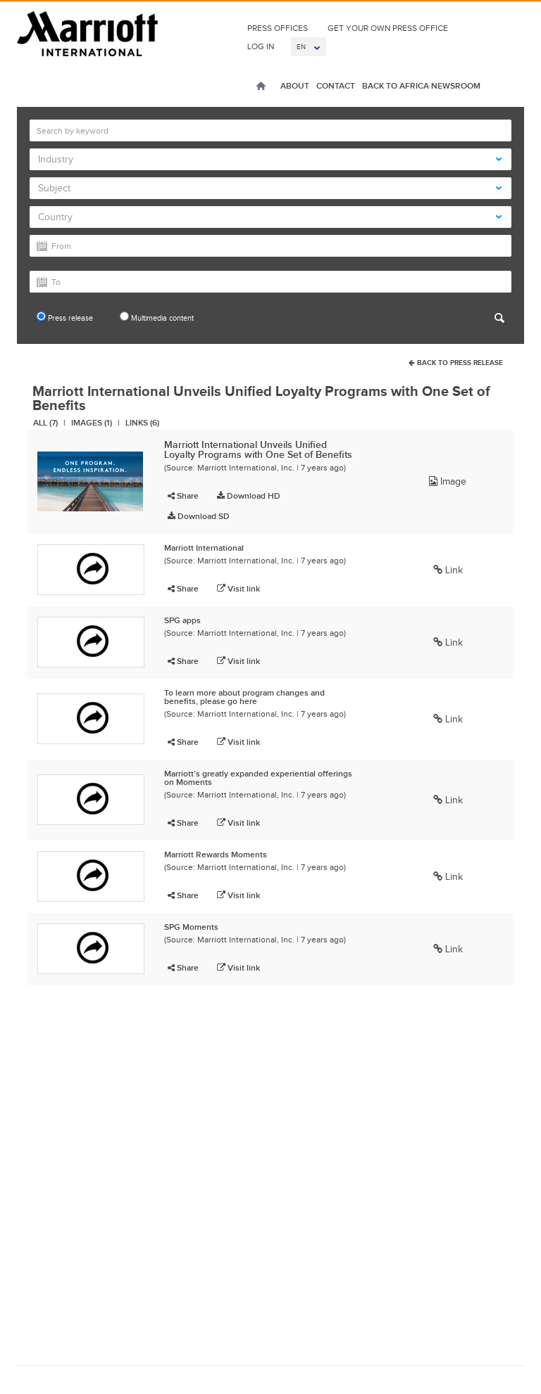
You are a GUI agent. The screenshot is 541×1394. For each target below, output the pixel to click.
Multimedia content (157, 317)
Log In (260, 46)
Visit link (238, 589)
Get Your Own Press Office (388, 28)
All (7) (45, 423)
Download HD (248, 496)
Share (183, 496)
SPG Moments (191, 927)
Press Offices (277, 28)
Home (261, 87)
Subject (270, 188)
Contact (335, 86)
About (294, 86)
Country (270, 217)
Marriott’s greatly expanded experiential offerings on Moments (258, 777)
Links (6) (142, 423)
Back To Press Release (456, 362)
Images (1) (91, 423)
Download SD (199, 516)
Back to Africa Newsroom (421, 86)
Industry (270, 159)
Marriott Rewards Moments (215, 854)
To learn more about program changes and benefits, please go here (244, 697)
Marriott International (204, 548)
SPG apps (182, 620)
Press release (65, 317)
